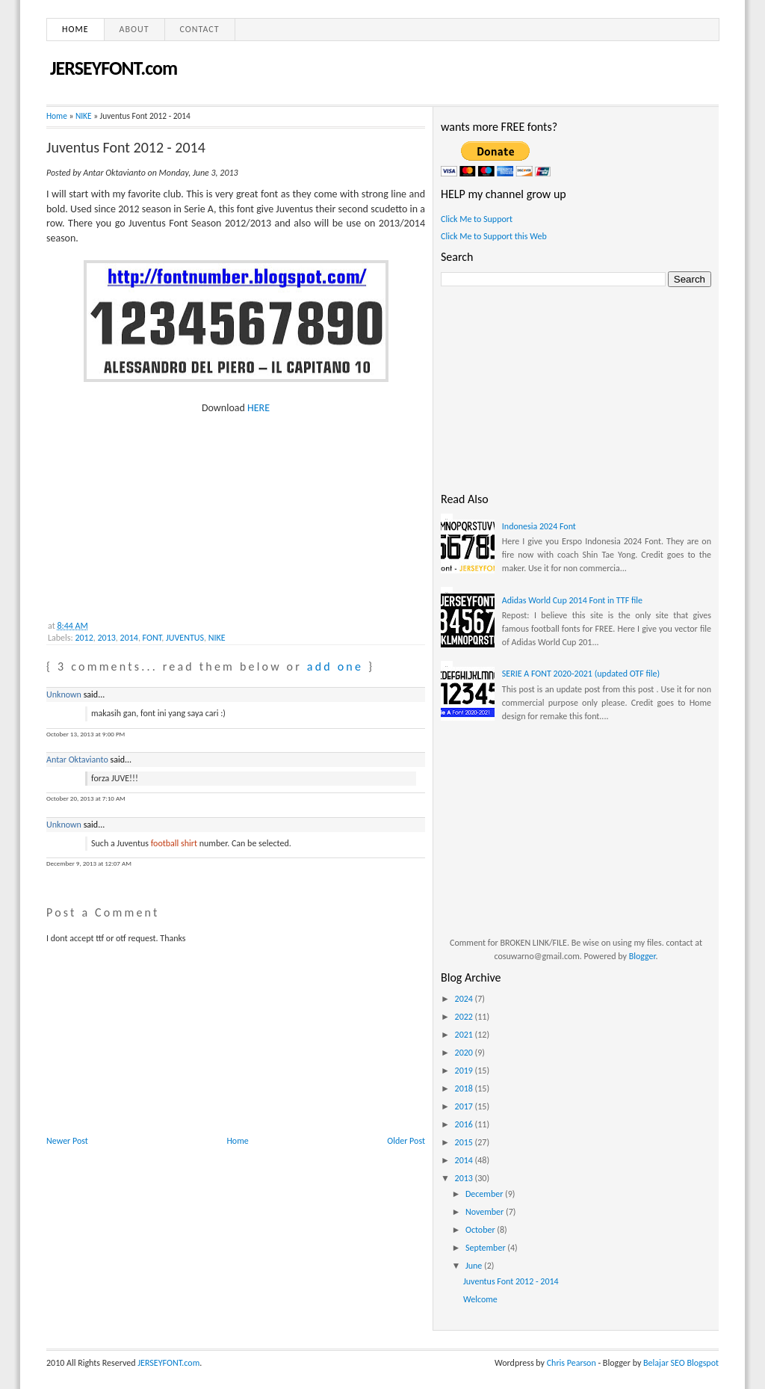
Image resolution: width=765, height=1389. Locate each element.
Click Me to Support (476, 219)
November (485, 1212)
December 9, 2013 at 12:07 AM (88, 863)
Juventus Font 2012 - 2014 (125, 147)
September (486, 1247)
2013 (107, 637)
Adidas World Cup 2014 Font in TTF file (572, 600)
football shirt (174, 843)
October (481, 1230)
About (134, 29)
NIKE (83, 116)
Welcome (480, 1299)
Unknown (63, 694)
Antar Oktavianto (77, 759)
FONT (152, 637)
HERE (258, 407)
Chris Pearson (571, 1363)
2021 (465, 1034)
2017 (465, 1106)
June (474, 1265)
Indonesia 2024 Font (539, 526)
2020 (465, 1052)
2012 (84, 637)
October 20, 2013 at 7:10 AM (86, 798)
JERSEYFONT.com (113, 68)
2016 (465, 1124)
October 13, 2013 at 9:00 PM (85, 734)
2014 (129, 637)
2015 (465, 1142)
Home (75, 29)
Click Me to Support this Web (494, 236)
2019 (465, 1070)
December (485, 1194)
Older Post (406, 1141)
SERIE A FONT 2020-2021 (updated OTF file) (581, 673)
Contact (200, 29)
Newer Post (67, 1141)
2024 (465, 999)
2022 (465, 1016)
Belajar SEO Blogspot (681, 1363)
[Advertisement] (158, 509)
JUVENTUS (185, 637)
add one (335, 666)
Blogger (642, 956)
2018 (465, 1088)
